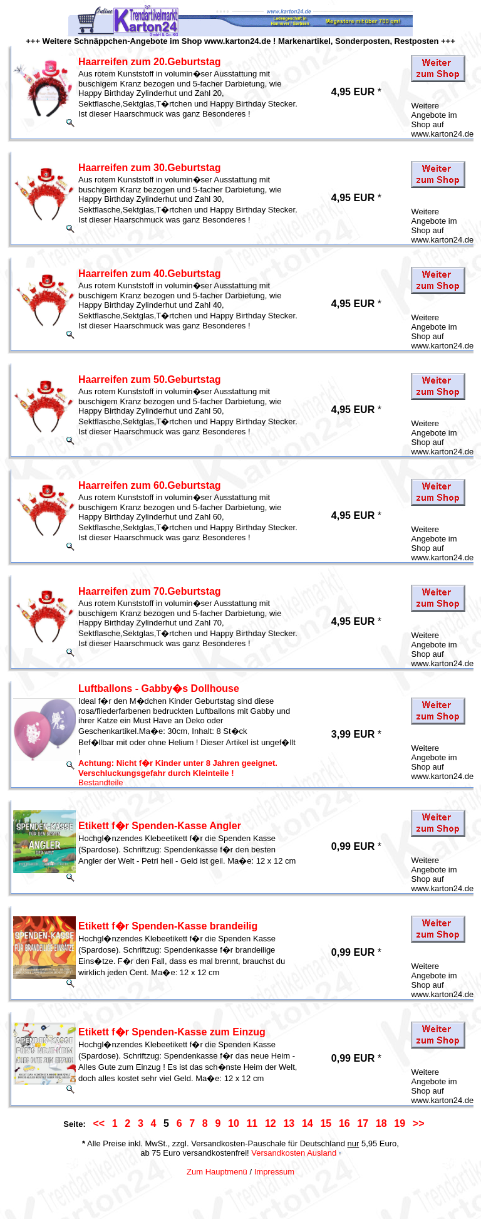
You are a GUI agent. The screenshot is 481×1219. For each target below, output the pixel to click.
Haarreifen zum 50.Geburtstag (149, 379)
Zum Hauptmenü (217, 1171)
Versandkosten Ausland (293, 1153)
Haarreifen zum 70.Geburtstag (149, 591)
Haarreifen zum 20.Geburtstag (149, 61)
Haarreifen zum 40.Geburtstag (149, 273)
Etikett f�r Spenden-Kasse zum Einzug (172, 1032)
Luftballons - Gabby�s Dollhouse (158, 688)
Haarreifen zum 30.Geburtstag (149, 167)
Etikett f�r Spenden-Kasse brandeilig (167, 926)
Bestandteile (100, 782)
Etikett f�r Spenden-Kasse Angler (159, 825)
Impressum (274, 1171)
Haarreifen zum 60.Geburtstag (149, 485)
